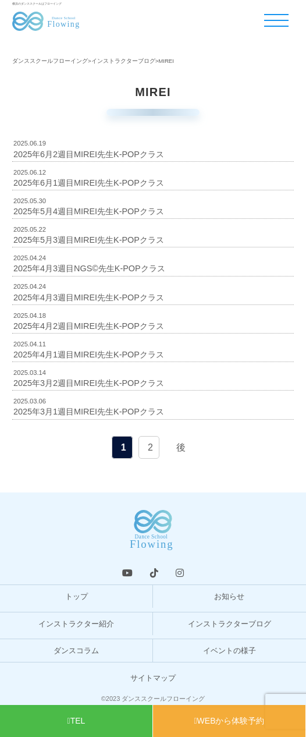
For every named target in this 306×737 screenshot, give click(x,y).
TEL (76, 720)
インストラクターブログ (229, 624)
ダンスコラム (76, 650)
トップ (76, 596)
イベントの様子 (229, 650)
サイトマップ (153, 678)
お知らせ (229, 596)
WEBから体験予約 (229, 720)
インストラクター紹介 (76, 624)
